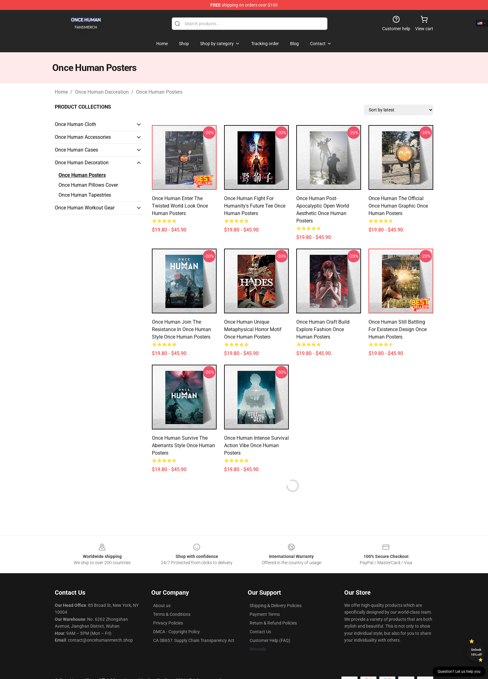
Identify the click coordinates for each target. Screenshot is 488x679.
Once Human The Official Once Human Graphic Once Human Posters (398, 205)
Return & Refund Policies (273, 622)
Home (61, 92)
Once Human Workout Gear (85, 208)
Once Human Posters (159, 92)
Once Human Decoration (102, 92)
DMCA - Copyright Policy (176, 631)
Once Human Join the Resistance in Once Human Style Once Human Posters (181, 329)
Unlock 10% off (476, 652)
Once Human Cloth (75, 124)
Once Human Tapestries (85, 195)
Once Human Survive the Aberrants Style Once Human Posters (183, 445)
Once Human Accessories (83, 137)
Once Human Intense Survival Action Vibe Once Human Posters (256, 445)
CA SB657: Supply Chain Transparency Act (193, 640)
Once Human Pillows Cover (88, 185)
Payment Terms (265, 614)
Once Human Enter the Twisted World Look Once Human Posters (180, 205)
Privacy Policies (168, 622)
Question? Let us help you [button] (459, 671)
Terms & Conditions (171, 614)
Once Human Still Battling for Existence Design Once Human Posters (397, 329)
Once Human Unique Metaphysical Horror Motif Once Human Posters (253, 329)
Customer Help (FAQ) (270, 640)
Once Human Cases (76, 150)
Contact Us (260, 631)
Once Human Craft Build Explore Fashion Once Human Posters (323, 329)
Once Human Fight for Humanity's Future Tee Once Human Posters (254, 205)
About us (162, 605)
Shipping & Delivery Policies (276, 605)
